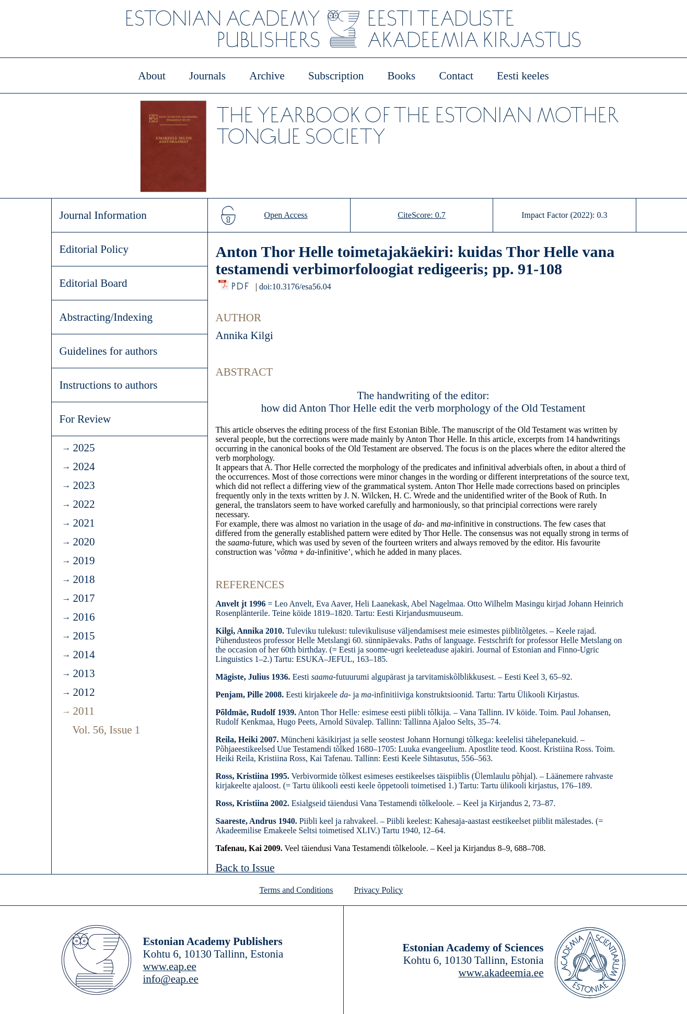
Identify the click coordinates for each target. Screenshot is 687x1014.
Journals (207, 75)
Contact (456, 75)
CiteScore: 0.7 (422, 215)
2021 (84, 523)
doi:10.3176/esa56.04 (295, 286)
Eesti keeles (523, 75)
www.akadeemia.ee (500, 972)
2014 (84, 654)
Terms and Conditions (296, 889)
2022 (84, 504)
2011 (83, 711)
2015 (84, 636)
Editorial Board (93, 283)
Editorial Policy (94, 249)
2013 (84, 673)
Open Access (286, 215)
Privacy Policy (378, 889)
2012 (84, 692)
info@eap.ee (171, 979)
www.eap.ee (169, 966)
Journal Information (103, 215)
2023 (84, 485)
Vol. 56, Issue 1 (107, 730)
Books (402, 75)
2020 (84, 541)
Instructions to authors (109, 385)
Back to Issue (245, 867)
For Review (85, 419)
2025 (84, 447)
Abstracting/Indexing (106, 317)
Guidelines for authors (109, 351)
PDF (241, 283)
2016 (84, 617)
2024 (84, 466)
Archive (267, 75)
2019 (84, 560)
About (152, 75)
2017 (84, 598)
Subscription (336, 75)
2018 (84, 579)
